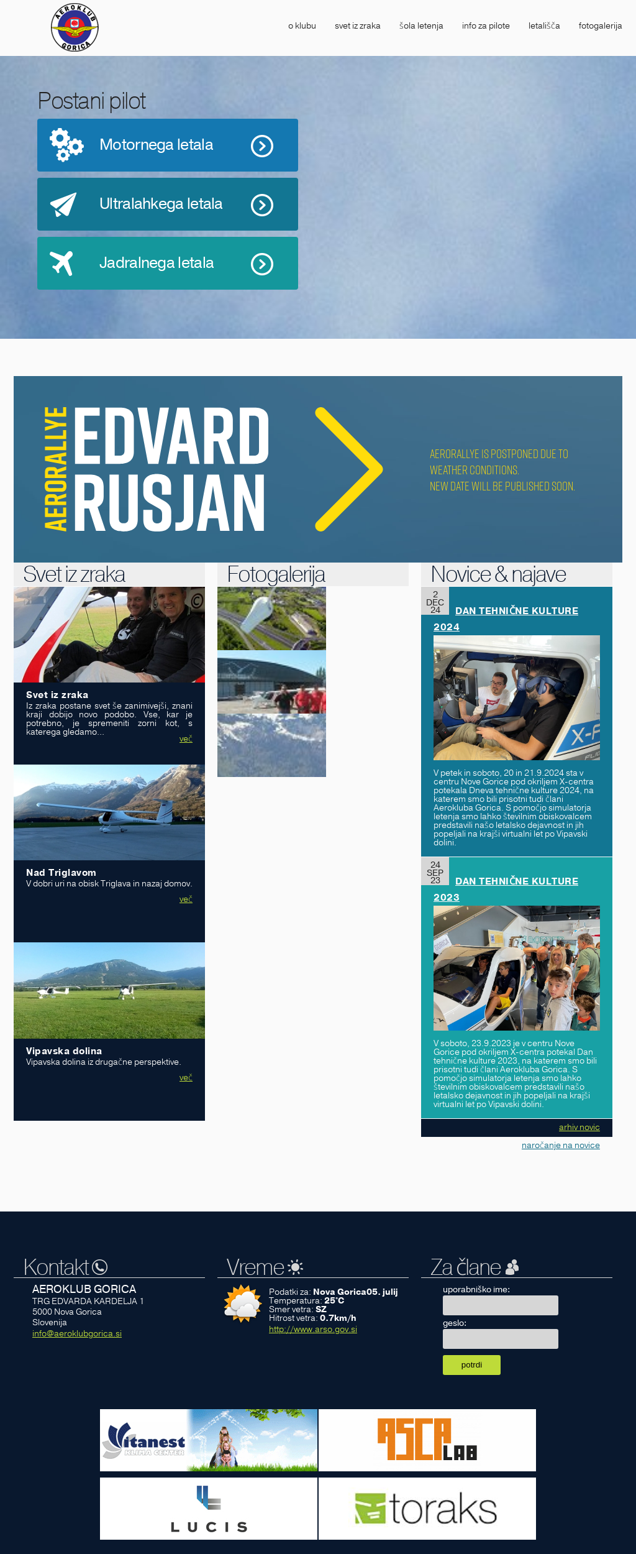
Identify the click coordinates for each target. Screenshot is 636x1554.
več (186, 739)
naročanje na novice (561, 1145)
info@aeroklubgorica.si (77, 1334)
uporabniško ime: (476, 1289)
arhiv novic (579, 1127)
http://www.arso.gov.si (313, 1329)
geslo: (454, 1323)
